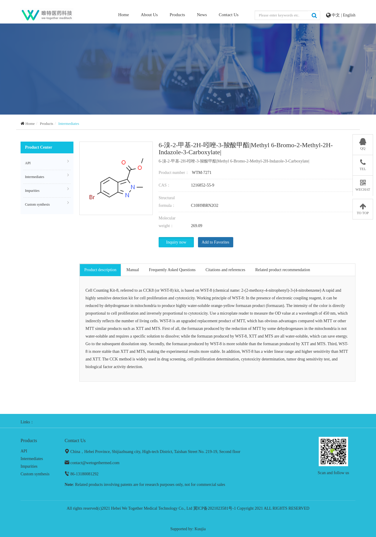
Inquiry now (176, 242)
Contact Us (229, 14)
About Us (149, 14)
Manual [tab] (132, 270)
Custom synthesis (47, 204)
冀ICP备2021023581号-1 (214, 508)
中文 (336, 15)
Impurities (47, 190)
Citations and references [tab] (225, 270)
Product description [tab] (100, 270)
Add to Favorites (215, 242)
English (349, 15)
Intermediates (68, 123)
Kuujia (200, 529)
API (47, 162)
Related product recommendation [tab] (282, 270)
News (202, 14)
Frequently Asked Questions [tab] (172, 270)
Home (123, 14)
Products (177, 14)
